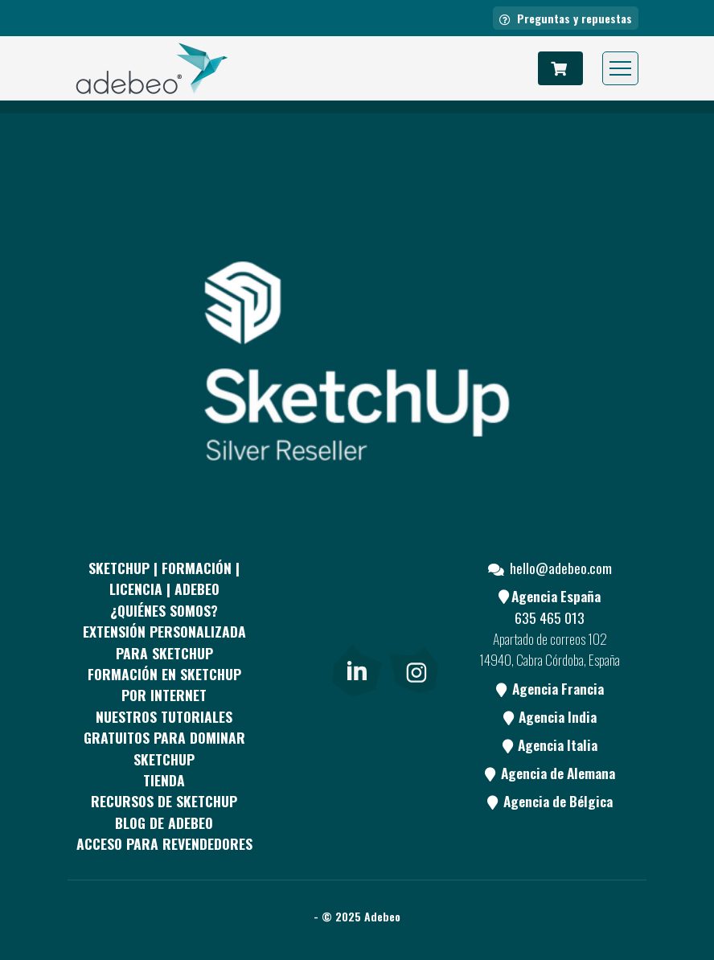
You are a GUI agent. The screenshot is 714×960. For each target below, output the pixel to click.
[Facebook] (297, 607)
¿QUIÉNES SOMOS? (164, 610)
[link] (356, 667)
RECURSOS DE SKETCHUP (164, 800)
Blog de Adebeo (164, 822)
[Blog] (297, 667)
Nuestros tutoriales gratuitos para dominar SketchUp (164, 737)
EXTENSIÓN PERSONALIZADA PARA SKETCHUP (164, 642)
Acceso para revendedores (164, 843)
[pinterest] (355, 607)
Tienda (164, 779)
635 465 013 (550, 617)
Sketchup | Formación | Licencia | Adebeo (164, 578)
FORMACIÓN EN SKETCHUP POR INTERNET (164, 684)
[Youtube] (414, 607)
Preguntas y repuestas (565, 18)
